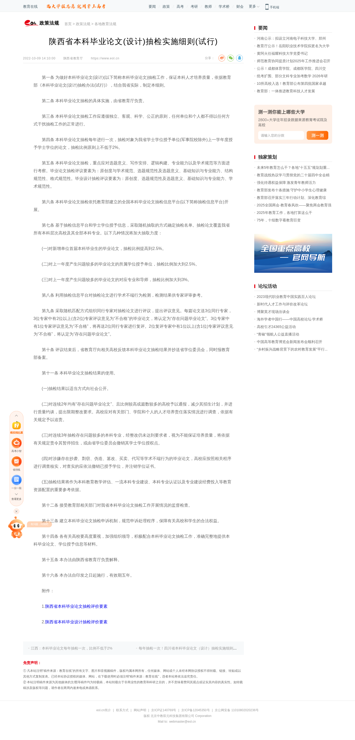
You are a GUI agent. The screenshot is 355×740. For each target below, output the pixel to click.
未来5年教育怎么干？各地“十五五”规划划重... (293, 167)
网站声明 (140, 710)
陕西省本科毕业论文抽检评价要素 (76, 606)
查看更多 (16, 499)
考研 (194, 6)
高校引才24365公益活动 (276, 327)
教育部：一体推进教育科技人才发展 (286, 91)
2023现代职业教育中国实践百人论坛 (286, 297)
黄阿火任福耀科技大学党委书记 (282, 53)
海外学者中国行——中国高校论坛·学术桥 (290, 319)
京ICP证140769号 (163, 710)
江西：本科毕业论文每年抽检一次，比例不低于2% (71, 648)
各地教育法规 (105, 24)
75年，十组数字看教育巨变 (279, 220)
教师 (208, 6)
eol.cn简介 (103, 710)
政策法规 (83, 24)
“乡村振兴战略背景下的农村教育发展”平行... (292, 349)
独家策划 (267, 157)
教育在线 (30, 6)
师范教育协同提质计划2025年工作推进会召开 (293, 61)
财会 (240, 6)
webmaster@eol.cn (182, 721)
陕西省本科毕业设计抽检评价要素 (76, 622)
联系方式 (122, 710)
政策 (166, 6)
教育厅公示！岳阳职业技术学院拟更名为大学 (293, 46)
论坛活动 (267, 286)
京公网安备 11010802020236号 (237, 710)
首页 (68, 24)
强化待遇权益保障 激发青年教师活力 (286, 182)
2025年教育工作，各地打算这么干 (284, 213)
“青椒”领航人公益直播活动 (278, 334)
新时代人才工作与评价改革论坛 (282, 304)
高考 (180, 6)
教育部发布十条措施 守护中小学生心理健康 (292, 190)
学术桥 (224, 6)
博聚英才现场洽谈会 (273, 312)
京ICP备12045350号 (195, 710)
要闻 (152, 6)
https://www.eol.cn (105, 58)
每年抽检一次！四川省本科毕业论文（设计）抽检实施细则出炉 (189, 648)
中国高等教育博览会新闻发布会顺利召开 (289, 342)
